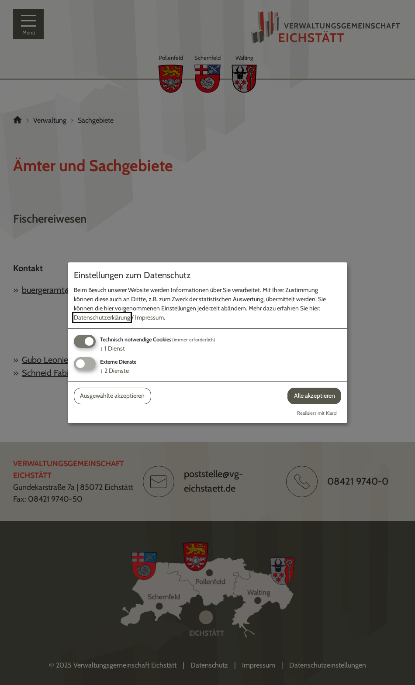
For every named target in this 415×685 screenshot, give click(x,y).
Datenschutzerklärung (102, 317)
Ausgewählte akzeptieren (112, 395)
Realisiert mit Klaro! (317, 413)
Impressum (149, 317)
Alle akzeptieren (314, 395)
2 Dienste (114, 371)
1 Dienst (112, 348)
